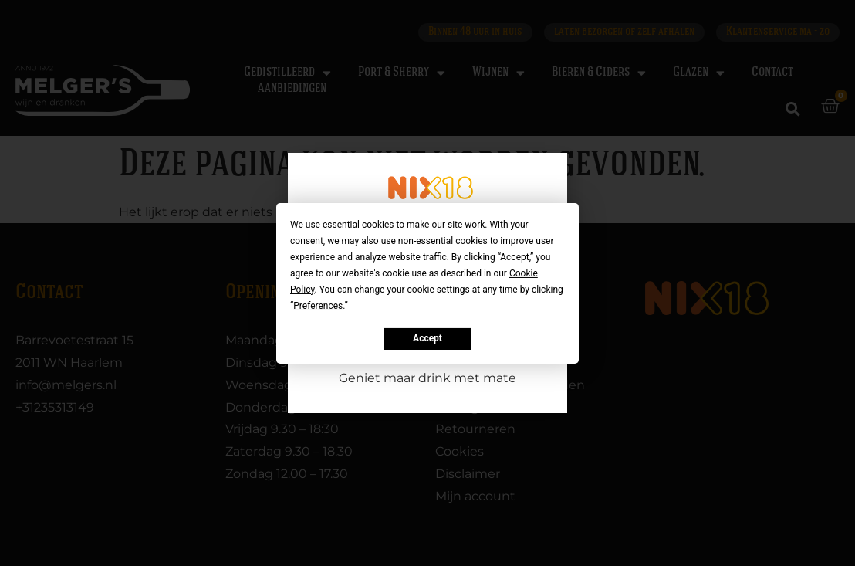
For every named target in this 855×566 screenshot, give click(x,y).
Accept (427, 338)
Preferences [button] (318, 305)
